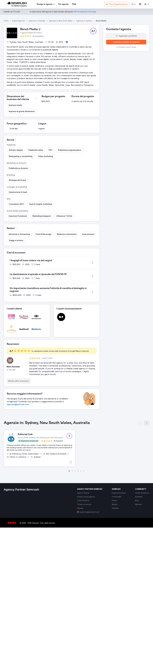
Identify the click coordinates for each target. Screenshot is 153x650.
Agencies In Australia (37, 21)
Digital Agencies (18, 21)
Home (6, 21)
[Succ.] (146, 425)
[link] (63, 4)
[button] (134, 4)
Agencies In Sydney (84, 21)
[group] (76, 448)
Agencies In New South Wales (60, 21)
